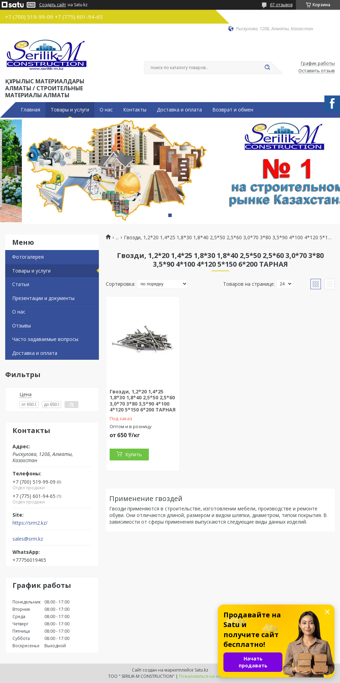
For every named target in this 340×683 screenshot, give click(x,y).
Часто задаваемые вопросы (45, 339)
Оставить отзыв (316, 70)
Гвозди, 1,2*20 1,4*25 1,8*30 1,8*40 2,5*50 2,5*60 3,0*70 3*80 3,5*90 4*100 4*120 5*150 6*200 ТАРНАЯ (143, 400)
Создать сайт (52, 4)
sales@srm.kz (27, 539)
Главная (30, 109)
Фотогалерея (28, 256)
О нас (106, 109)
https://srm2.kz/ (30, 523)
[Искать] (267, 67)
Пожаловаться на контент (205, 676)
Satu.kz (201, 670)
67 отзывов (281, 5)
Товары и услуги (70, 109)
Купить (133, 454)
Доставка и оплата (179, 109)
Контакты (134, 109)
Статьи (20, 284)
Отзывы (21, 325)
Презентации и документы (43, 298)
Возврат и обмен (232, 109)
